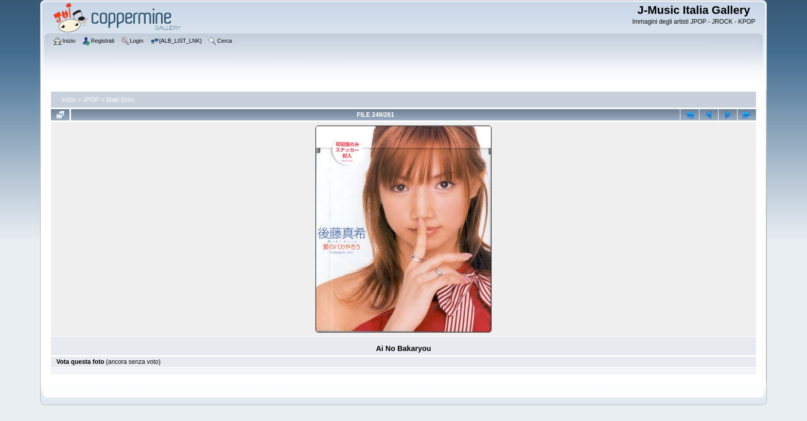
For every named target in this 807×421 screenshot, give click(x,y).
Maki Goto (120, 99)
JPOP (91, 99)
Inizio (68, 99)
